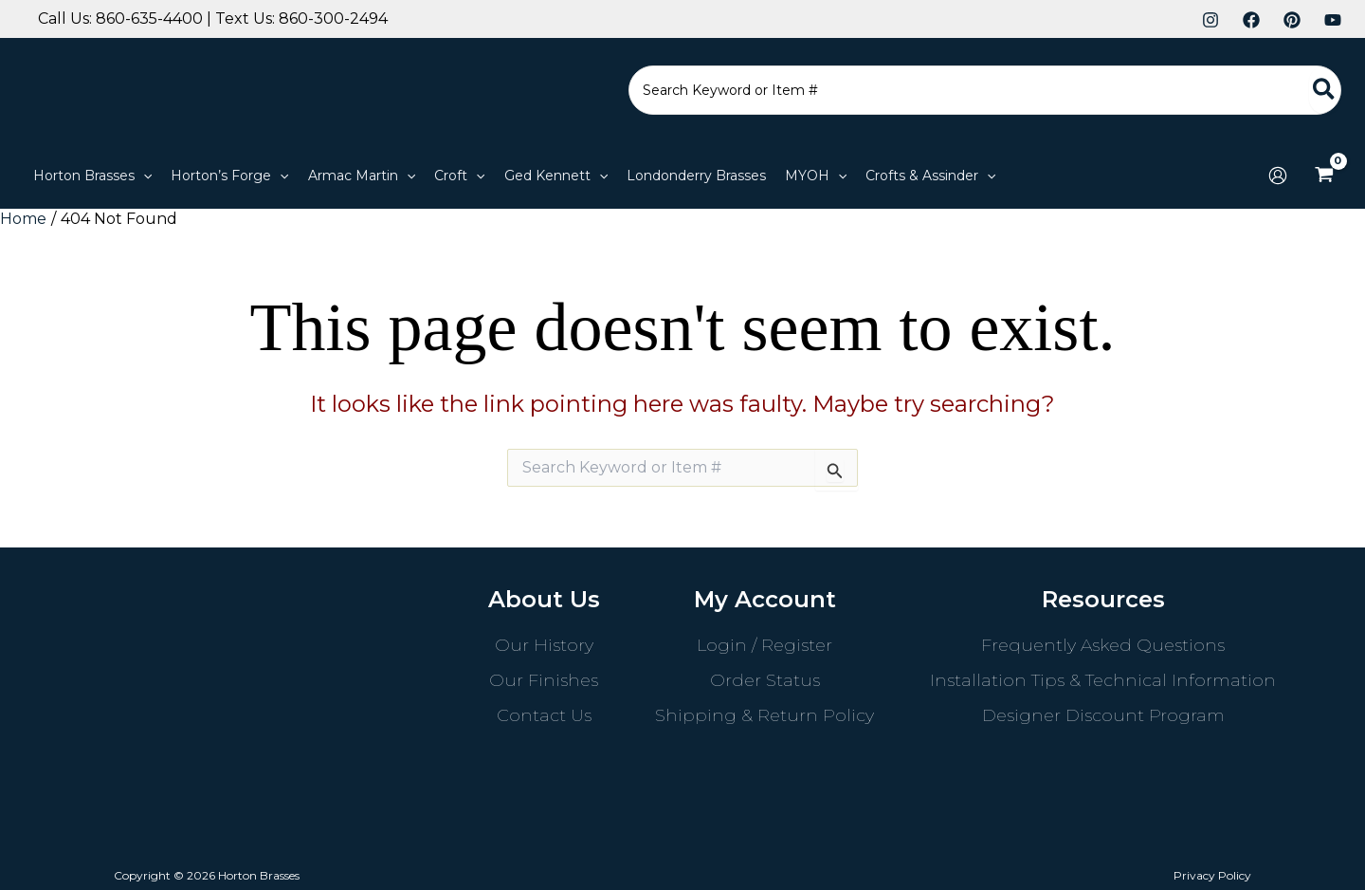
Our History (544, 645)
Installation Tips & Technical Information (1103, 680)
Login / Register (764, 645)
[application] (143, 175)
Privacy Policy (1212, 875)
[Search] (1324, 90)
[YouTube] (1332, 19)
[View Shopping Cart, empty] (1323, 175)
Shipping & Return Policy (764, 715)
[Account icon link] (1277, 175)
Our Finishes (543, 680)
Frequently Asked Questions (1103, 645)
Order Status (765, 680)
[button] (92, 175)
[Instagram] (1210, 19)
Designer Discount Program (1103, 715)
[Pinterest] (1292, 19)
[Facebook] (1251, 19)
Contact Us (544, 715)
